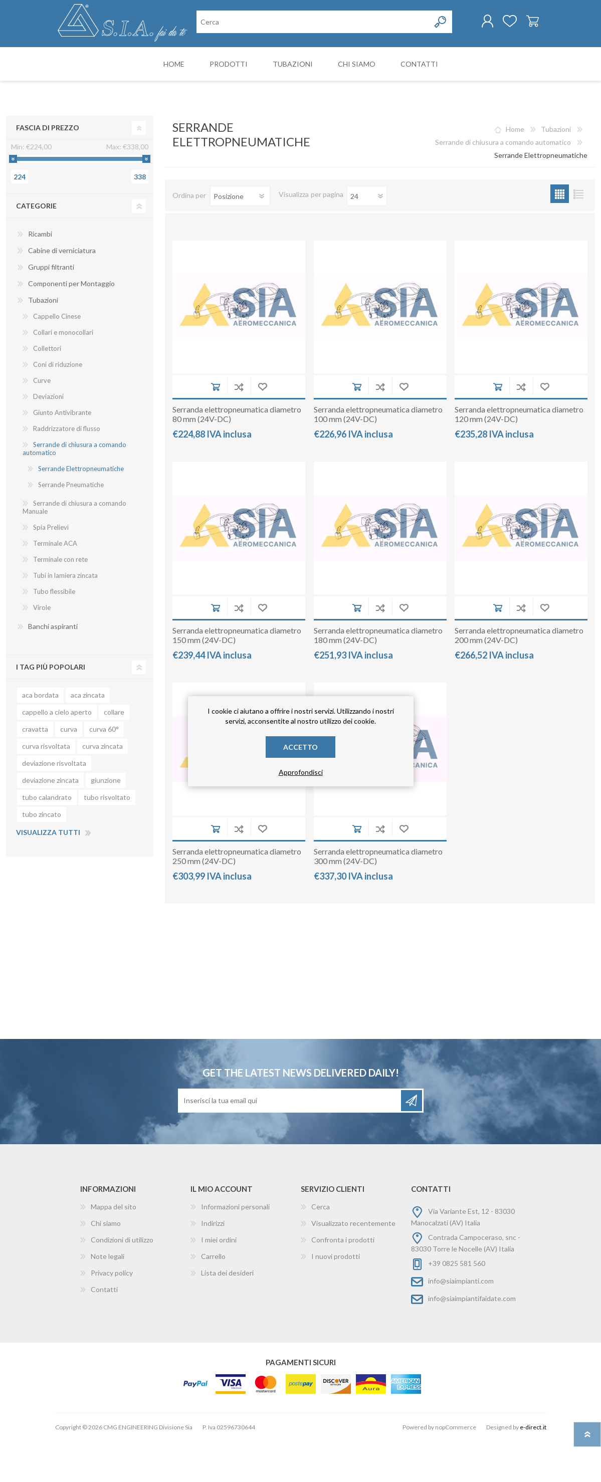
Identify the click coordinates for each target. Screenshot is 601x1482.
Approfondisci (301, 772)
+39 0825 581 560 (456, 1304)
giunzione (106, 821)
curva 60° (104, 770)
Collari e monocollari (63, 373)
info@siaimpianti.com (461, 1322)
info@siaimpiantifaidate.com (472, 1339)
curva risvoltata (46, 787)
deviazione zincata (50, 821)
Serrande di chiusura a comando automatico (74, 490)
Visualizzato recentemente (353, 1264)
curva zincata (102, 787)
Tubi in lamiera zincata (65, 616)
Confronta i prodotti (342, 1281)
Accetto (300, 747)
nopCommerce (455, 1468)
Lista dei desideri (227, 1314)
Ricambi (40, 275)
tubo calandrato (47, 838)
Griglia (559, 235)
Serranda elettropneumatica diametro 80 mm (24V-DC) (236, 455)
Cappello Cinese (57, 357)
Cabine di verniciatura (62, 291)
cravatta (35, 770)
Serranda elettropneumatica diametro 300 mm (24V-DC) (378, 897)
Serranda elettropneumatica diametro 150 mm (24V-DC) (236, 676)
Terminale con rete (60, 600)
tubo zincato (41, 855)
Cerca (320, 1247)
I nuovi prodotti (335, 1297)
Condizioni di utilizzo (122, 1281)
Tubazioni (43, 341)
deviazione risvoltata (54, 804)
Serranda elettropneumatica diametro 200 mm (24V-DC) (519, 676)
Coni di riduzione (57, 405)
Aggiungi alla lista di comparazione (239, 427)
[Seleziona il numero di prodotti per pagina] (367, 237)
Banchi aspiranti (53, 667)
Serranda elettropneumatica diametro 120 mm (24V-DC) (519, 455)
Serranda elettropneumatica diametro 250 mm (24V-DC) (236, 897)
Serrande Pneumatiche (71, 526)
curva (68, 770)
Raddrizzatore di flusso (66, 470)
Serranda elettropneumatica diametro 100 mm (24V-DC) (378, 455)
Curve (42, 421)
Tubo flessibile (54, 632)
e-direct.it (533, 1468)
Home (515, 170)
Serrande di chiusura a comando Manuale (74, 548)
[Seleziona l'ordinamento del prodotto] (240, 237)
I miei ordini (219, 1281)
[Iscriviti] (290, 1141)
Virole (42, 649)
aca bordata (40, 736)
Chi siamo (106, 1264)
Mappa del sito (113, 1247)
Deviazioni (48, 438)
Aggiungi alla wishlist (262, 427)
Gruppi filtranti (51, 308)
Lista (578, 235)
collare (114, 753)
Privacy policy (112, 1314)
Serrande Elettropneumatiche (81, 510)
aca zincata (88, 736)
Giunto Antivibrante (62, 454)
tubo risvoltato (107, 838)
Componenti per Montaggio (71, 324)
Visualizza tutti (48, 873)
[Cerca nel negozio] (247, 64)
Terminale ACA (55, 584)
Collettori (47, 389)
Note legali (107, 1297)
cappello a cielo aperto (57, 753)
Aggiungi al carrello (215, 427)
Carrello (522, 25)
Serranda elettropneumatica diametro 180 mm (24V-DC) (378, 676)
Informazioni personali (235, 1247)
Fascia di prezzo (47, 168)
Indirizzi (213, 1264)
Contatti (104, 1330)
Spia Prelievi (51, 568)
